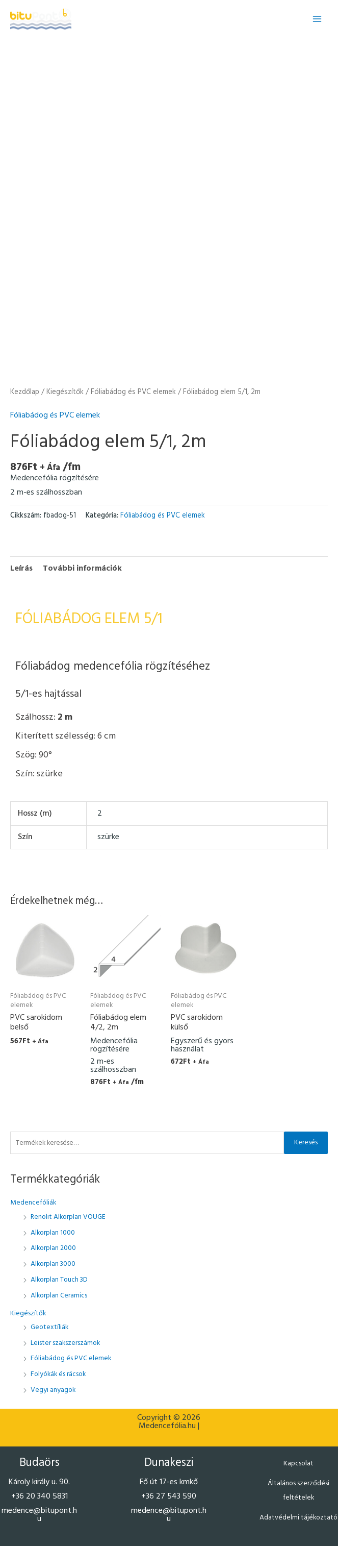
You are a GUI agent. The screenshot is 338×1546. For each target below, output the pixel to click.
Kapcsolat (298, 1463)
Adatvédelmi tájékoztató (298, 1517)
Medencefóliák (33, 1202)
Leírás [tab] (21, 568)
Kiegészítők (28, 1313)
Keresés (306, 1142)
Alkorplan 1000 (53, 1233)
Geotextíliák (49, 1327)
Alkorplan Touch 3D (59, 1279)
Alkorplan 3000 (53, 1264)
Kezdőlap (24, 392)
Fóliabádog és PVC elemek (71, 1358)
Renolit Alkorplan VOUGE (68, 1217)
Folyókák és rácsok (58, 1374)
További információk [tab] (82, 568)
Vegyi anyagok (53, 1390)
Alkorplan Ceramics (59, 1295)
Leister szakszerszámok (65, 1343)
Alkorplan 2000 (53, 1248)
